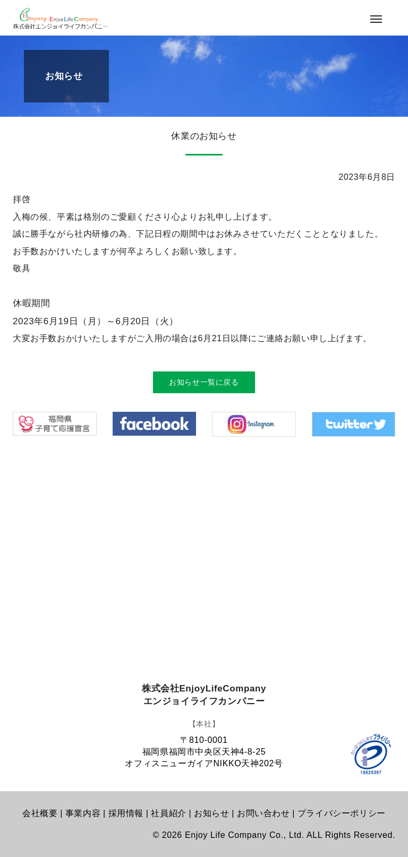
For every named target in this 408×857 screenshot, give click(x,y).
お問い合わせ (263, 813)
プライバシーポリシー (342, 813)
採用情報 (125, 813)
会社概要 (39, 813)
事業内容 (82, 813)
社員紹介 (168, 813)
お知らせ (211, 813)
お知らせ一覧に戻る (204, 382)
